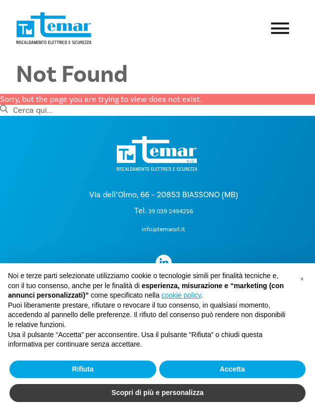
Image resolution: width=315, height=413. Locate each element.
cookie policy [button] (181, 295)
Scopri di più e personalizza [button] (157, 393)
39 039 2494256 (170, 211)
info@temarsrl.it (163, 229)
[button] (302, 279)
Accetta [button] (232, 369)
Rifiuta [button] (83, 369)
